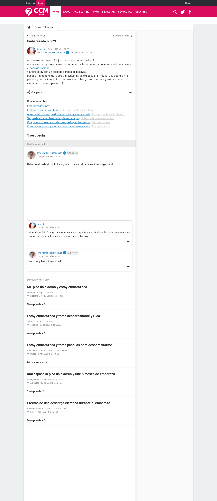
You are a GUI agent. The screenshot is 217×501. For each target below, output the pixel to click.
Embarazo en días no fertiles (44, 110)
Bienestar (108, 11)
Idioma (188, 3)
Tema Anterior (37, 35)
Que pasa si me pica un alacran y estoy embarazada (58, 122)
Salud (40, 3)
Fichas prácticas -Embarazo (79, 110)
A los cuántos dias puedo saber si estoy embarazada (58, 114)
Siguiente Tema (121, 35)
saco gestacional (40, 68)
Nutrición (92, 11)
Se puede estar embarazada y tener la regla (53, 118)
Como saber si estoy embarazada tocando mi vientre (58, 126)
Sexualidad (125, 11)
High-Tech (30, 3)
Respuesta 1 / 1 (36, 143)
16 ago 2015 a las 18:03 (82, 52)
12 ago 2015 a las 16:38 (48, 227)
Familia (78, 11)
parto (72, 60)
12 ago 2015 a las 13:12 (48, 156)
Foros (56, 11)
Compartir (36, 92)
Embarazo (50, 27)
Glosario (141, 11)
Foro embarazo (101, 122)
